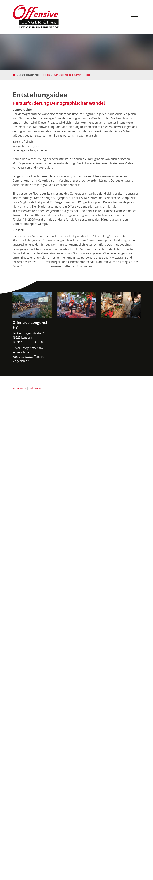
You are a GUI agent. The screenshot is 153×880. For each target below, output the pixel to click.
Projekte (45, 74)
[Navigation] (134, 17)
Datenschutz (36, 388)
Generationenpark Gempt (67, 74)
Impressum (19, 388)
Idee (88, 74)
